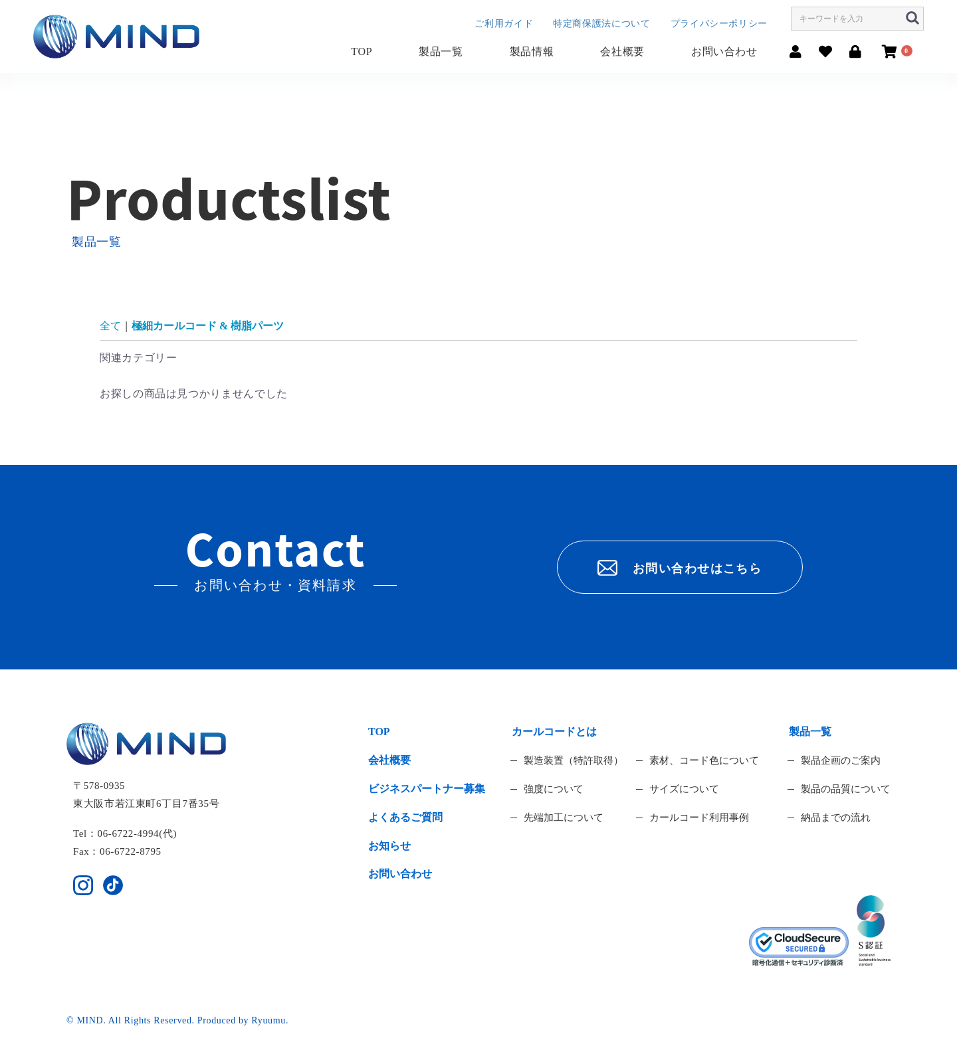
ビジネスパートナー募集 (426, 788)
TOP (361, 51)
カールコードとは (554, 731)
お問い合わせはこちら (679, 568)
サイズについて (684, 789)
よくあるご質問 (405, 817)
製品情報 (532, 51)
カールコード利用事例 (699, 817)
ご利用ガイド (504, 24)
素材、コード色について (704, 760)
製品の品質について (846, 789)
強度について (554, 789)
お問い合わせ (724, 51)
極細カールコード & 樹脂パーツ (208, 325)
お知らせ (389, 845)
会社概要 (622, 51)
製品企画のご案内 (841, 760)
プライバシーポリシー (719, 24)
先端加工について (563, 817)
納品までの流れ (836, 817)
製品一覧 (441, 51)
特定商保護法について (601, 24)
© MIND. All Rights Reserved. (131, 1020)
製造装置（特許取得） (573, 760)
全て (110, 325)
